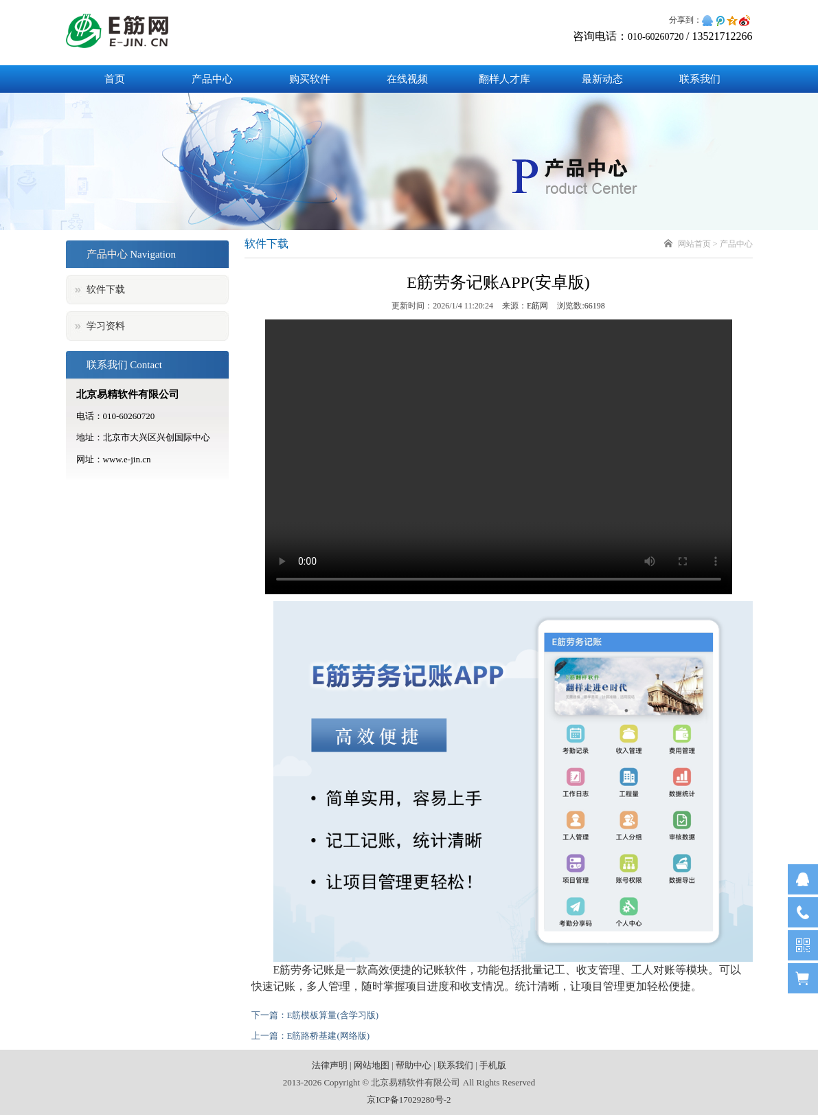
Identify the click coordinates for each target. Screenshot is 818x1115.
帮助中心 (413, 1065)
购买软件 (309, 79)
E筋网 (537, 306)
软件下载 (106, 289)
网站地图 (371, 1065)
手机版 (492, 1065)
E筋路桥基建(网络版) (328, 1035)
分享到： (685, 20)
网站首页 (694, 244)
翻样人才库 (504, 79)
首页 (114, 79)
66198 (594, 306)
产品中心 (212, 79)
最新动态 (602, 79)
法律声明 (330, 1065)
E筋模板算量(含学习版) (333, 1015)
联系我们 (699, 79)
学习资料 (106, 326)
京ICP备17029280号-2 (409, 1099)
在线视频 (407, 79)
